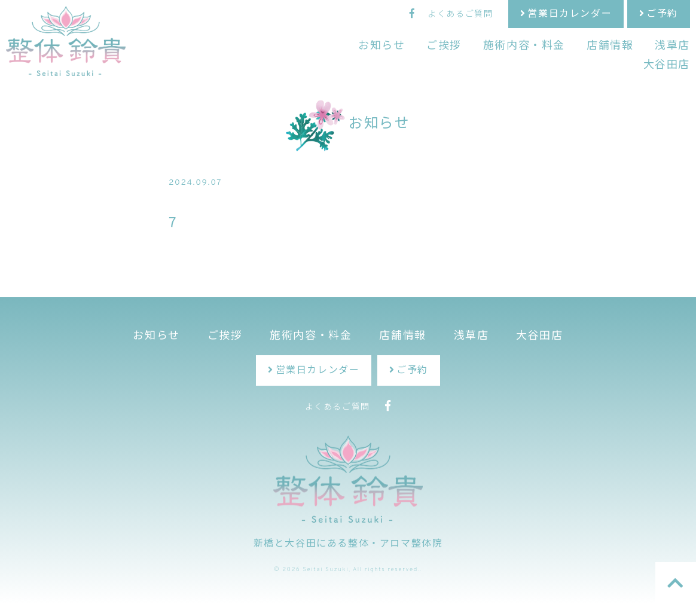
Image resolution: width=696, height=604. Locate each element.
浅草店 (672, 46)
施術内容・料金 (524, 46)
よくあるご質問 (460, 15)
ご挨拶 (444, 46)
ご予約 (662, 14)
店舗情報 (610, 46)
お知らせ (381, 46)
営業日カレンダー (569, 14)
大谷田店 (666, 65)
